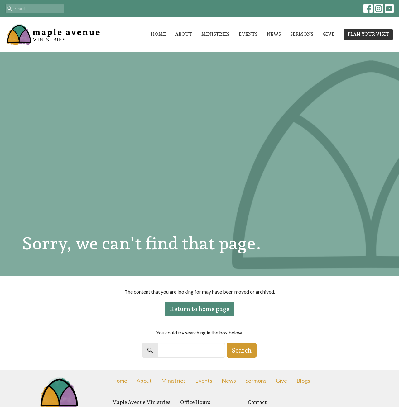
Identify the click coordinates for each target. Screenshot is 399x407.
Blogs (303, 380)
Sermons (301, 34)
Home (158, 34)
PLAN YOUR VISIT (368, 34)
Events (248, 34)
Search (242, 350)
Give (328, 34)
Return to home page (199, 309)
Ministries (215, 34)
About (183, 34)
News (274, 34)
